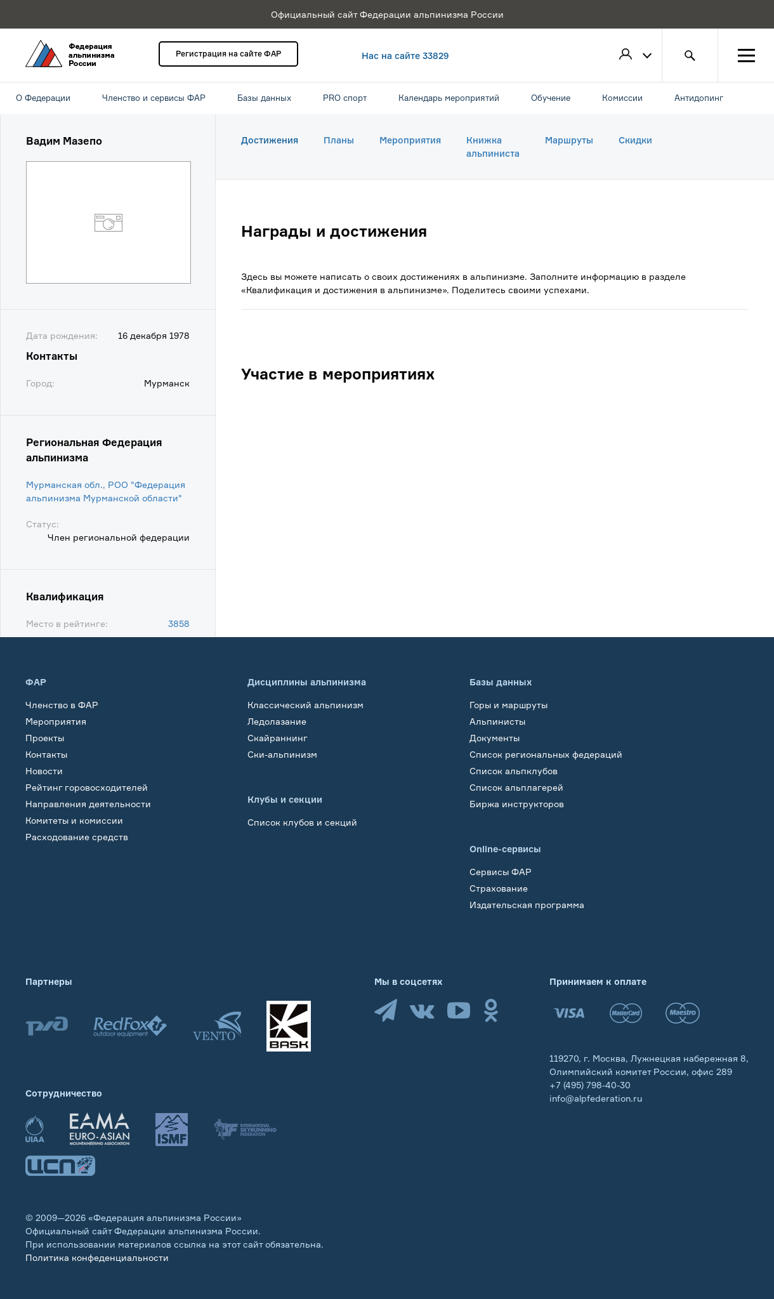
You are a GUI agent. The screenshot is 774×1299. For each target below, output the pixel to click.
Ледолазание (276, 721)
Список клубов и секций (302, 822)
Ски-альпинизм (282, 754)
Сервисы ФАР (500, 871)
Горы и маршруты (508, 704)
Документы (494, 737)
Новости (44, 770)
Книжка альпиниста (493, 147)
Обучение (47, 853)
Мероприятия (410, 140)
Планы (339, 140)
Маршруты (569, 140)
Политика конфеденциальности (97, 1257)
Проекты (44, 737)
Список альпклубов (513, 770)
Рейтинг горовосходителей (86, 787)
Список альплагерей (516, 787)
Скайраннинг (277, 737)
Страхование (498, 888)
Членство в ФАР (61, 704)
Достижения (269, 140)
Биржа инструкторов (516, 803)
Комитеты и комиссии (74, 820)
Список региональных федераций (545, 754)
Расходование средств (76, 836)
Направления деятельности (88, 803)
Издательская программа (526, 904)
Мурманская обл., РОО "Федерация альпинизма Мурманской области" (105, 491)
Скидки (635, 140)
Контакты (46, 754)
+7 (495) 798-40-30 (590, 1084)
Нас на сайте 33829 (405, 55)
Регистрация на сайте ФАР (228, 53)
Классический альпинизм (305, 704)
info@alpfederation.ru (595, 1098)
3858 (179, 623)
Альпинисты (497, 721)
